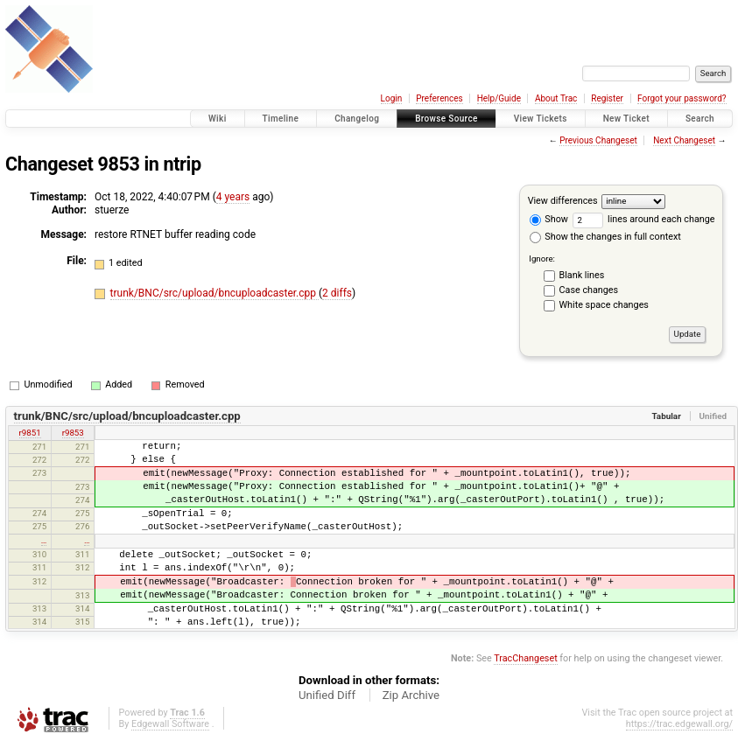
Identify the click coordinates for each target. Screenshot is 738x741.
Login (392, 98)
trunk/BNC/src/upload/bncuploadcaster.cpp (214, 293)
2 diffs (337, 293)
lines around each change (644, 219)
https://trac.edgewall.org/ (679, 724)
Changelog (356, 118)
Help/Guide (499, 98)
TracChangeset (525, 658)
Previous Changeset (598, 140)
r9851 (30, 432)
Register (607, 98)
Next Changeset (684, 140)
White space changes (604, 305)
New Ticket (626, 118)
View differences (563, 200)
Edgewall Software (170, 724)
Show (549, 219)
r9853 (73, 432)
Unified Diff (327, 695)
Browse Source (446, 118)
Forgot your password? (682, 98)
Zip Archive (411, 695)
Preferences (439, 98)
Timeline (281, 118)
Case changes (589, 290)
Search (699, 118)
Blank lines (582, 275)
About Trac (556, 98)
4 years (233, 197)
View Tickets (540, 118)
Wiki (217, 118)
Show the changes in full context (605, 236)
